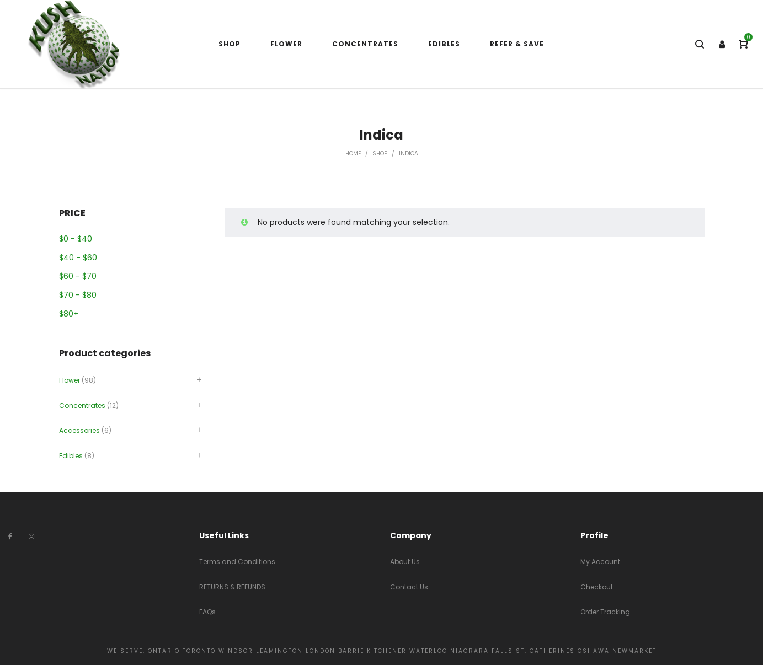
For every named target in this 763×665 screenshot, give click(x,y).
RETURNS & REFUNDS (232, 587)
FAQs (207, 611)
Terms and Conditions (237, 561)
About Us (405, 561)
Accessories (79, 430)
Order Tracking (605, 611)
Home (353, 153)
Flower (69, 380)
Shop (379, 153)
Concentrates (82, 405)
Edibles (71, 455)
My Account (600, 561)
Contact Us (409, 587)
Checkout (596, 587)
